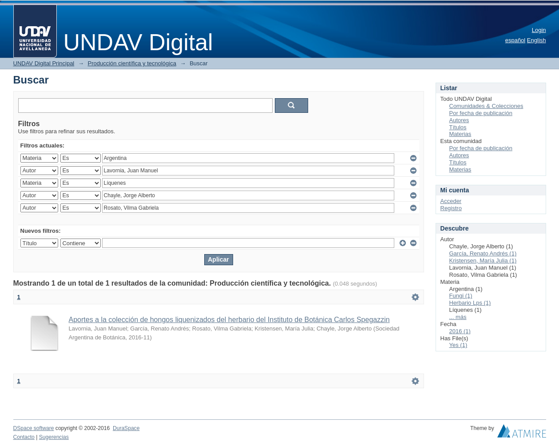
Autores (459, 120)
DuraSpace (126, 428)
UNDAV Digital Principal (44, 63)
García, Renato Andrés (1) (483, 253)
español (515, 40)
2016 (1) (460, 331)
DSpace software (33, 428)
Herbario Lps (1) (470, 302)
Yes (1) (458, 345)
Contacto (24, 437)
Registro (451, 208)
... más (458, 317)
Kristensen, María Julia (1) (483, 260)
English (536, 40)
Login (539, 30)
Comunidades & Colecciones (486, 106)
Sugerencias (54, 437)
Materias (460, 134)
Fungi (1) (460, 295)
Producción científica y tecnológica (132, 63)
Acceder (451, 201)
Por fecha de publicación (480, 113)
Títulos (458, 127)
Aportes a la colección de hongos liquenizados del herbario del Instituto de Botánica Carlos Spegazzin (229, 319)
